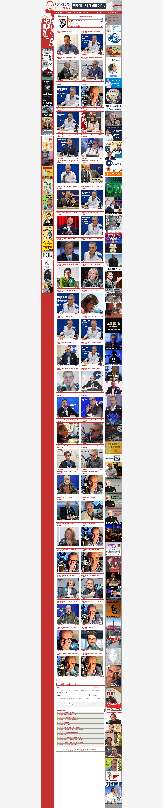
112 (81, 750)
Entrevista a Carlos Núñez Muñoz (72, 716)
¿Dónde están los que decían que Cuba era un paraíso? (83, 25)
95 (77, 749)
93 (74, 749)
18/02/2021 (61, 717)
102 (89, 749)
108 (72, 750)
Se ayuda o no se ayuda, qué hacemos (73, 742)
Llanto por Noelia (73, 23)
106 (69, 750)
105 (95, 749)
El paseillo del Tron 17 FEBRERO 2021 (73, 741)
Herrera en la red (113, 17)
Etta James (66, 722)
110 (77, 750)
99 (83, 749)
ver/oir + (77, 54)
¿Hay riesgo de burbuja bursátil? (72, 727)
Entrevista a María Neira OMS (71, 719)
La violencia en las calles (70, 717)
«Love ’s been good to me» (70, 714)
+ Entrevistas (60, 54)
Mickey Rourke (67, 724)
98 (81, 749)
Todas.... (81, 746)
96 (78, 749)
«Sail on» (66, 734)
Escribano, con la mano (75, 21)
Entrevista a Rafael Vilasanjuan (71, 732)
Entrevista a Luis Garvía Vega (71, 744)
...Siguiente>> (87, 750)
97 (80, 749)
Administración (113, 15)
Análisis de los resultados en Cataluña (73, 726)
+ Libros (83, 287)
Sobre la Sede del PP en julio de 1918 (73, 736)
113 (83, 750)
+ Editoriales (84, 54)
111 (79, 750)
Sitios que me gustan (114, 23)
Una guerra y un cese (74, 26)
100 (85, 749)
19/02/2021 (61, 712)
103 (91, 749)
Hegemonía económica (69, 712)
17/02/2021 (61, 731)
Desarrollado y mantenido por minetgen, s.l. (80, 806)
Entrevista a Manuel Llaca (70, 731)
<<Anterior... (71, 749)
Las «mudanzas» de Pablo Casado (72, 737)
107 (71, 750)
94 (76, 749)
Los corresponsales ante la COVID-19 (73, 739)
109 (75, 750)
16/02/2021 (61, 744)
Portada (80, 29)
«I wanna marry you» (69, 721)
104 (93, 749)
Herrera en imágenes (114, 20)
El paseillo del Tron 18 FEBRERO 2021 (73, 729)
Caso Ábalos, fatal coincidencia (77, 20)
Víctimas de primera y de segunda (77, 18)
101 (87, 749)
